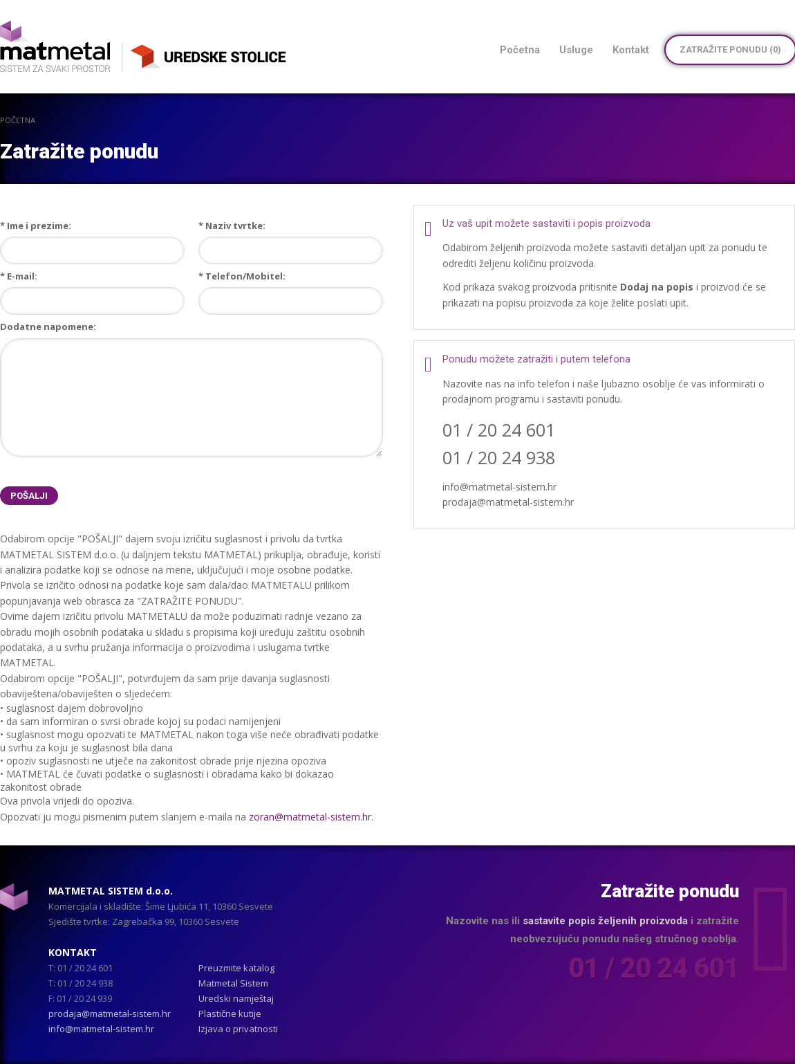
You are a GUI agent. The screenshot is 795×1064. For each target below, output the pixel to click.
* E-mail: (18, 276)
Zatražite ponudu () (730, 49)
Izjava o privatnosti (238, 1028)
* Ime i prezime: (35, 225)
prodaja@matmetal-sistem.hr (109, 1013)
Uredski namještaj (236, 998)
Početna (17, 120)
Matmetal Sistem (233, 983)
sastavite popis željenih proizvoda (605, 921)
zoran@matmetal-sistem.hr (310, 816)
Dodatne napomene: (48, 326)
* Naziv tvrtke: (231, 225)
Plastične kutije (229, 1013)
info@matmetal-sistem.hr (101, 1028)
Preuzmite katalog (236, 968)
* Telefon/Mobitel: (242, 276)
